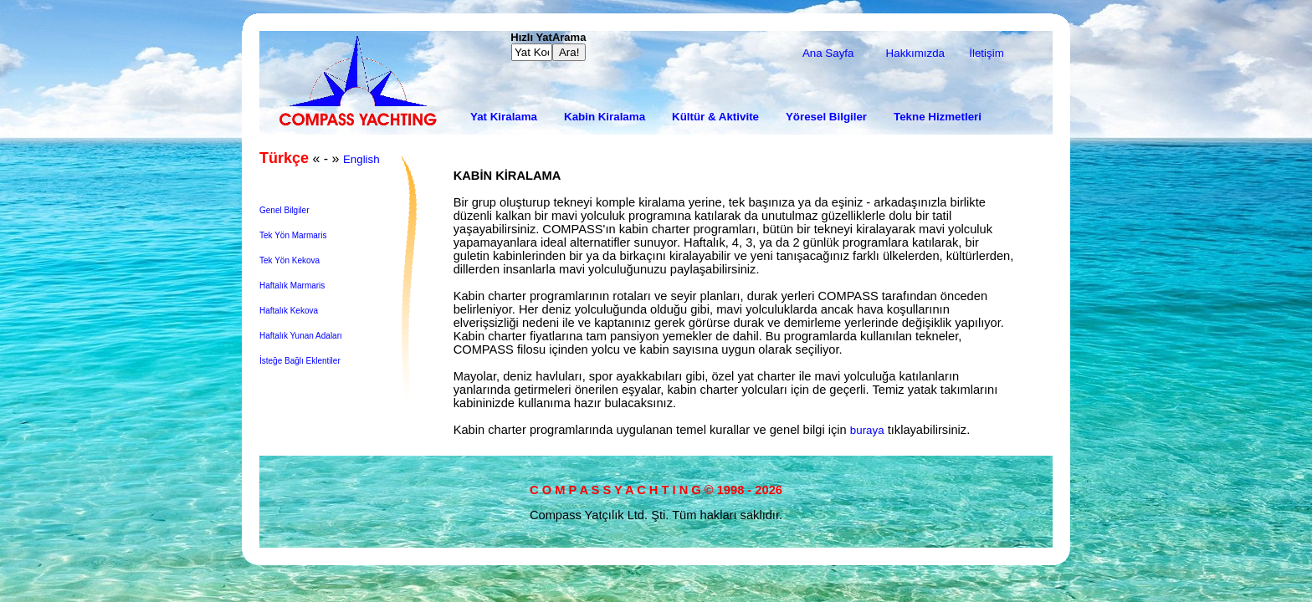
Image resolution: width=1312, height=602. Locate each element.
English (361, 159)
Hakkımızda (915, 53)
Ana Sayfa (828, 53)
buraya (867, 430)
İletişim (986, 53)
